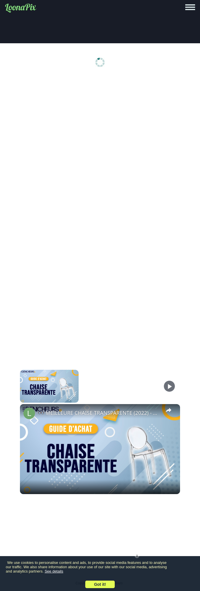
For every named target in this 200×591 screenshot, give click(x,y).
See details (54, 571)
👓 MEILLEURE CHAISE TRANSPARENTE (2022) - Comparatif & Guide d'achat (99, 412)
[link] (29, 413)
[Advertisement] (100, 121)
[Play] (169, 386)
